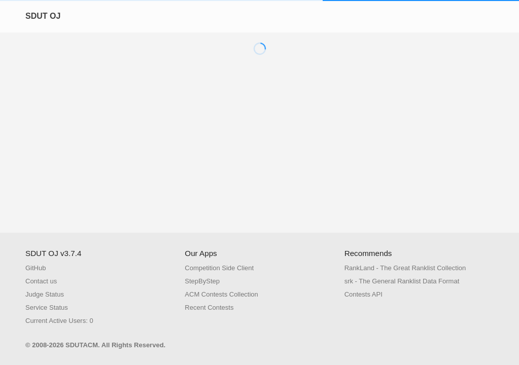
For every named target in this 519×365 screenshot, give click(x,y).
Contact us (41, 281)
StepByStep (202, 281)
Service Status (46, 307)
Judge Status (44, 294)
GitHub (35, 268)
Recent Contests (209, 307)
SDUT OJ (42, 16)
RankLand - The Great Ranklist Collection (405, 268)
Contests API (363, 294)
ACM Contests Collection (221, 294)
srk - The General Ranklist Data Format (402, 281)
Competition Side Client (219, 268)
